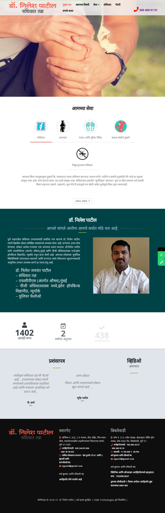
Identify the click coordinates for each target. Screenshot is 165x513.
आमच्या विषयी (82, 4)
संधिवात (107, 4)
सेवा (95, 4)
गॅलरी (117, 4)
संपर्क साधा (68, 11)
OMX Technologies (104, 499)
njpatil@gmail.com (72, 465)
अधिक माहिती (82, 201)
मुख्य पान (67, 4)
